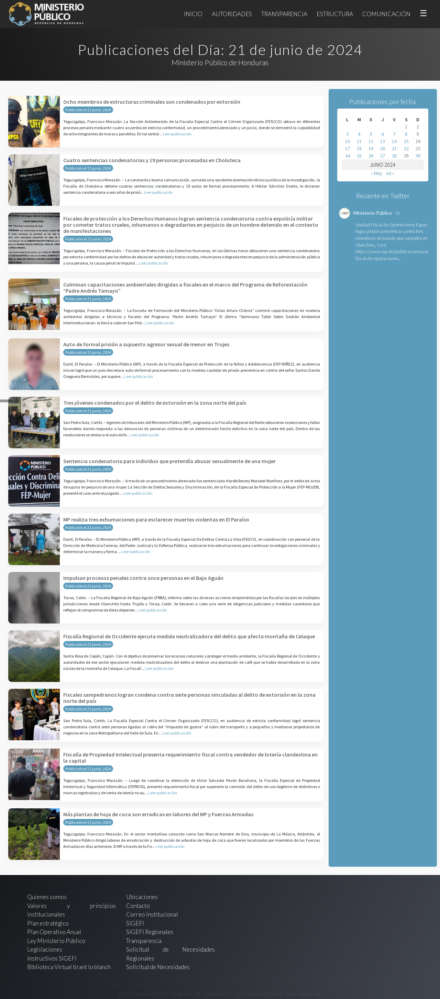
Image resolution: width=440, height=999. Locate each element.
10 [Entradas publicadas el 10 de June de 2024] (347, 141)
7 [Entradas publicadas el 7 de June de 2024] (394, 134)
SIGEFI (135, 923)
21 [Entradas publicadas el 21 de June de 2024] (394, 148)
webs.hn (310, 994)
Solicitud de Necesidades (158, 966)
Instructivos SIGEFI (52, 958)
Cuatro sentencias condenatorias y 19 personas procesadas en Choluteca (152, 160)
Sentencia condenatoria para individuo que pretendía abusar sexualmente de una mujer (169, 461)
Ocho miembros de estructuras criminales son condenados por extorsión (151, 101)
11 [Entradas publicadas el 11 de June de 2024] (359, 141)
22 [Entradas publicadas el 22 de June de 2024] (406, 148)
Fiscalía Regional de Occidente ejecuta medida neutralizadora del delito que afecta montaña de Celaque (189, 636)
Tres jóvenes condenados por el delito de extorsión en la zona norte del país (154, 402)
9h (398, 213)
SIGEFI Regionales (149, 931)
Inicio (193, 14)
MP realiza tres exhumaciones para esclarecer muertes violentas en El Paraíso (156, 519)
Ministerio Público (372, 213)
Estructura (335, 14)
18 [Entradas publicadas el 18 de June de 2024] (359, 148)
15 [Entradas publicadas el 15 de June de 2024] (406, 141)
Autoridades (232, 14)
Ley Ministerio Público (56, 940)
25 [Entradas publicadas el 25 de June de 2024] (359, 156)
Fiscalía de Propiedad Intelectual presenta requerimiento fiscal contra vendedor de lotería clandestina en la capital (190, 757)
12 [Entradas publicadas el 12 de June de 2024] (370, 141)
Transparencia (284, 14)
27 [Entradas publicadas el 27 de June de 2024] (382, 156)
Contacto (138, 905)
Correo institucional (152, 914)
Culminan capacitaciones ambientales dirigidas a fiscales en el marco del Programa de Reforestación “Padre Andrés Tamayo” (185, 287)
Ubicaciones (142, 896)
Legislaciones (44, 949)
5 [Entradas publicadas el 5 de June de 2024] (371, 134)
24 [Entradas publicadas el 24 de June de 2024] (347, 156)
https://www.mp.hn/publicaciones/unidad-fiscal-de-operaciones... (397, 254)
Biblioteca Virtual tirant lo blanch (69, 966)
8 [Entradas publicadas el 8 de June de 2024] (406, 134)
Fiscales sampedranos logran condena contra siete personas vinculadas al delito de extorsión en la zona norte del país (189, 697)
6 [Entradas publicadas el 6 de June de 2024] (383, 134)
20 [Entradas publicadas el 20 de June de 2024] (382, 148)
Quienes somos (47, 896)
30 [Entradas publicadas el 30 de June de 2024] (418, 156)
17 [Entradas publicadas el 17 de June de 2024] (347, 148)
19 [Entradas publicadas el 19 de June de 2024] (370, 148)
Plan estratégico (48, 923)
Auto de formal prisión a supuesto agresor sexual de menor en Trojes (146, 344)
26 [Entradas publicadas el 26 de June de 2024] (370, 156)
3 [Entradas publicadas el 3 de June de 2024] (347, 134)
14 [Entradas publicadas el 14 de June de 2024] (394, 141)
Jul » (389, 173)
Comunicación (386, 14)
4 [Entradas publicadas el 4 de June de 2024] (359, 134)
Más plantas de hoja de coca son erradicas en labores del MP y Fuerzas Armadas (158, 814)
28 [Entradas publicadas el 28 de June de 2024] (394, 156)
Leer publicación (177, 133)
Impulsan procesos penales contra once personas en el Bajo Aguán (143, 577)
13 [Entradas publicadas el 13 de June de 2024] (382, 141)
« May (376, 173)
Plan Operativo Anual (54, 931)
